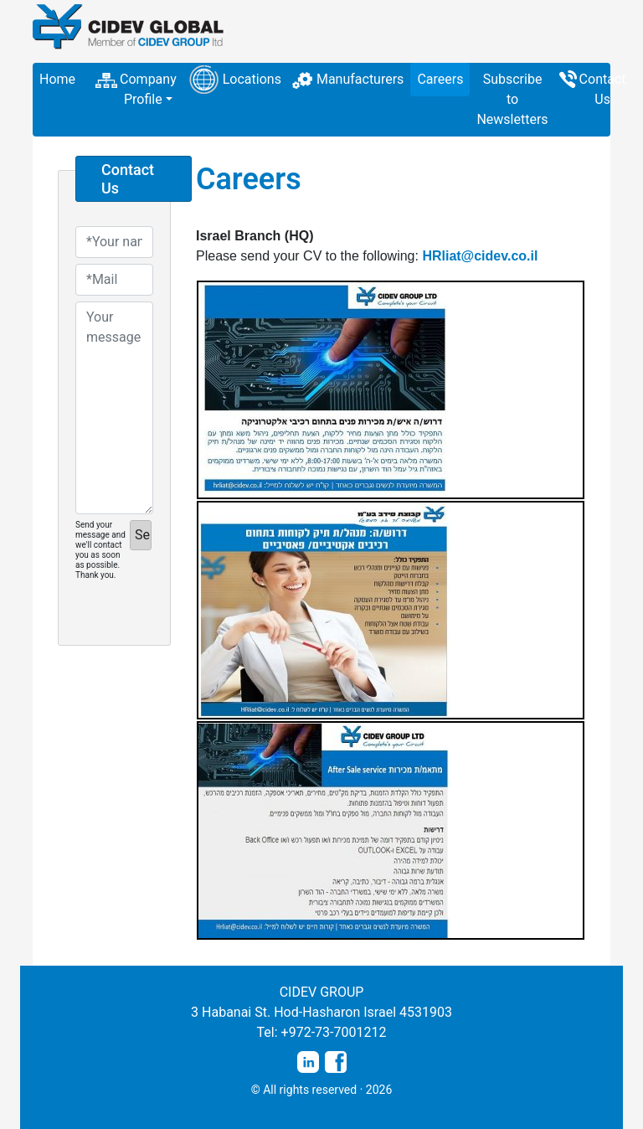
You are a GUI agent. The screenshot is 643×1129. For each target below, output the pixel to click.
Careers (440, 79)
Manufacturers (360, 79)
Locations (252, 79)
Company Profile (148, 89)
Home (57, 79)
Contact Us (602, 89)
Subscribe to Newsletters (512, 99)
